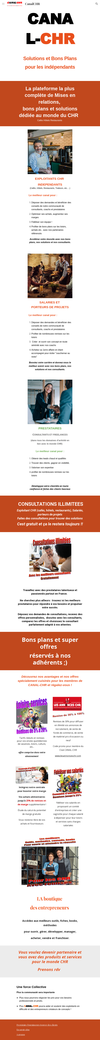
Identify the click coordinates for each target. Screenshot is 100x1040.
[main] (50, 39)
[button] (3, 3)
